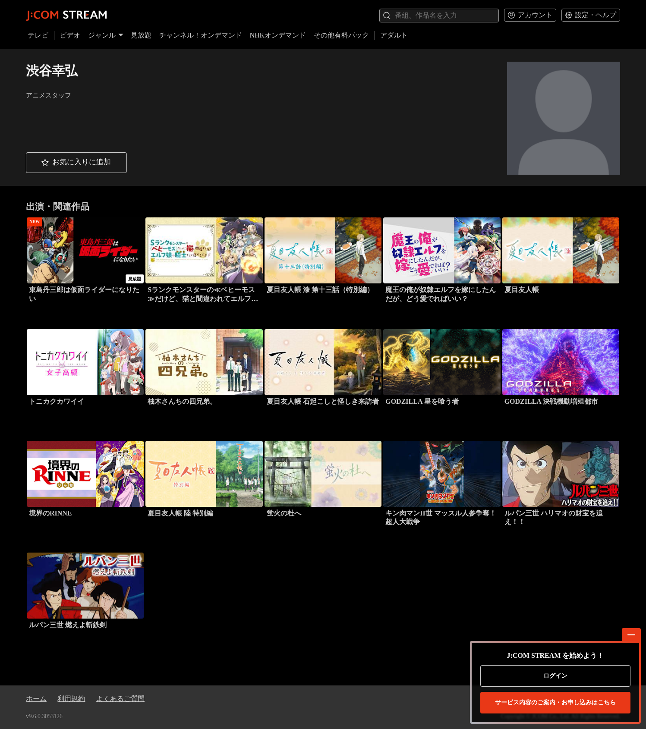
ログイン (555, 675)
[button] (76, 162)
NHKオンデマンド (277, 35)
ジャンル (105, 35)
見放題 (141, 35)
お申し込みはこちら (555, 703)
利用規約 (71, 698)
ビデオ (70, 35)
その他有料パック (341, 35)
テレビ (38, 35)
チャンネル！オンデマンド (200, 35)
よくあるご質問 (120, 698)
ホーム (36, 698)
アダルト (394, 35)
